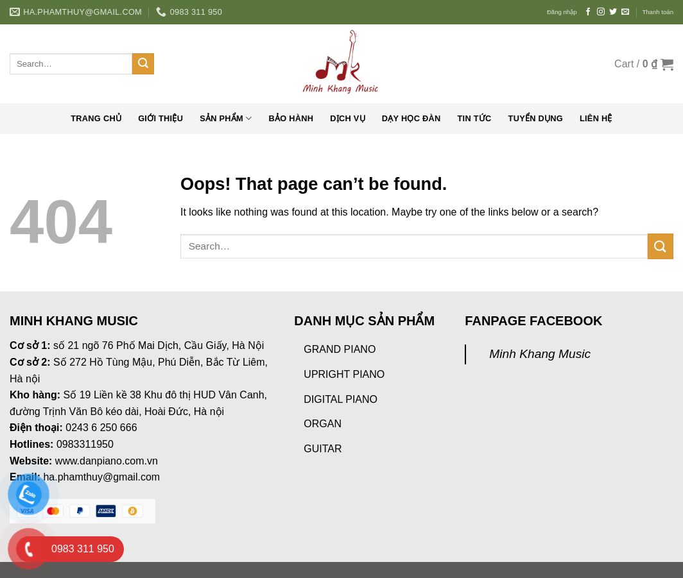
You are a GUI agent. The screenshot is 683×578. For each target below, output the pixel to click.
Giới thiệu (160, 118)
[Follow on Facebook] (588, 12)
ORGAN (323, 423)
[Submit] (143, 64)
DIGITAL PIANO (340, 399)
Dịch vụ (347, 118)
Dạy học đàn (411, 118)
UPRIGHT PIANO (344, 374)
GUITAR (323, 448)
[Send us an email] (625, 12)
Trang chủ (96, 118)
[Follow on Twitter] (613, 12)
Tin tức (475, 118)
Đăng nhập (562, 11)
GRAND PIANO (340, 349)
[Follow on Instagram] (601, 12)
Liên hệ (596, 118)
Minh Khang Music (540, 354)
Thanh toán (657, 11)
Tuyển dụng (535, 118)
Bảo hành (290, 118)
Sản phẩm (226, 118)
